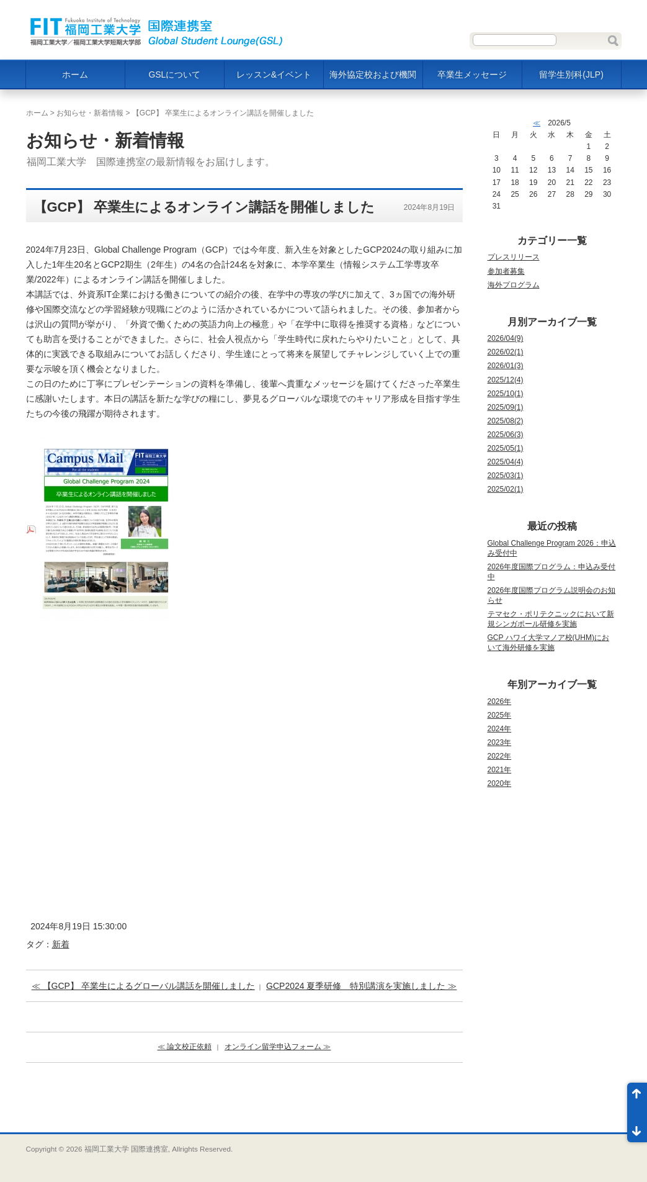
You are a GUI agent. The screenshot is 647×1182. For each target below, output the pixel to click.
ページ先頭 (637, 1097)
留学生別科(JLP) (571, 74)
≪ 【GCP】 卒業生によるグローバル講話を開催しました (143, 986)
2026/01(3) (506, 365)
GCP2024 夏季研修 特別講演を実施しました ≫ (361, 986)
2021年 (500, 769)
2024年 (500, 728)
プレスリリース (514, 257)
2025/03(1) (506, 475)
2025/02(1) (506, 489)
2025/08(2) (506, 421)
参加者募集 (506, 271)
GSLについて (174, 74)
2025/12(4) (506, 380)
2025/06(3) (506, 434)
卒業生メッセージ (472, 74)
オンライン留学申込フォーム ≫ (278, 1046)
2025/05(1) (506, 448)
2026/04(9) (506, 338)
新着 (60, 944)
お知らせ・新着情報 (89, 113)
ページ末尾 (637, 1127)
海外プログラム (514, 285)
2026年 (500, 701)
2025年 (500, 715)
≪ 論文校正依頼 (185, 1046)
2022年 (500, 756)
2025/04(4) (506, 462)
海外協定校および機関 (372, 74)
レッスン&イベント (273, 74)
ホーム (75, 74)
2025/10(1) (506, 393)
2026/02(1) (506, 352)
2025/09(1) (506, 407)
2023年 (500, 742)
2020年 (500, 783)
